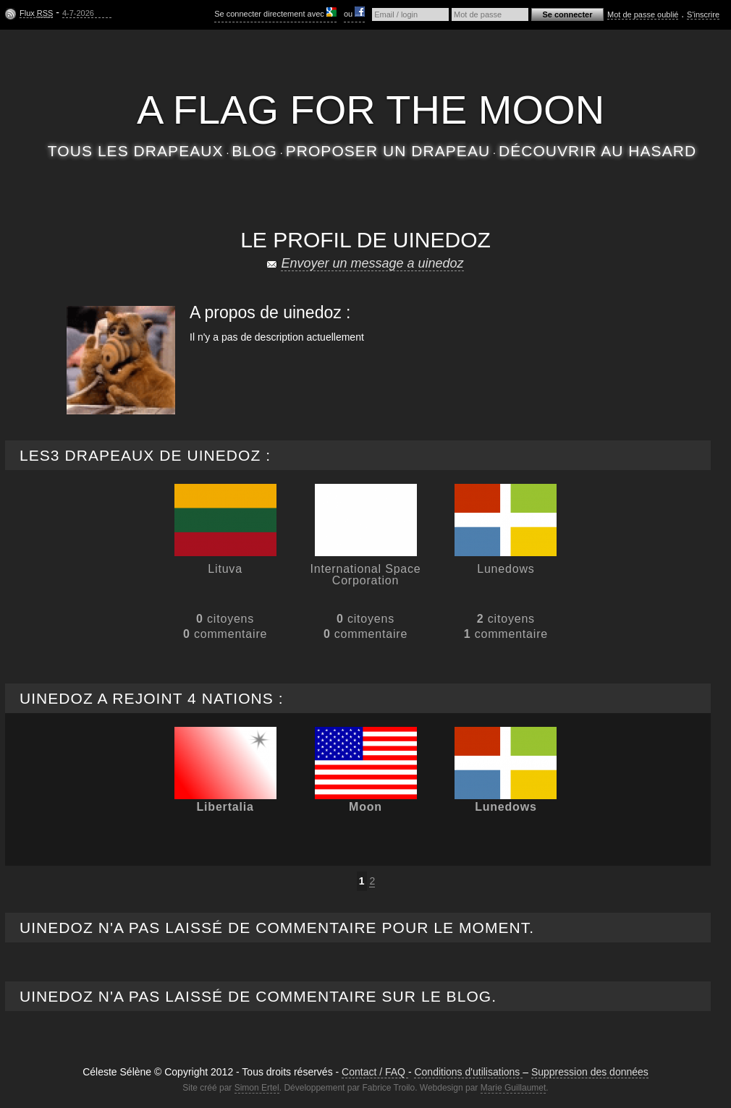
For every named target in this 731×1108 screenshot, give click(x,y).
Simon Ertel (256, 1088)
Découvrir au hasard (597, 150)
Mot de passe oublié (642, 14)
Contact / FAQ (375, 1072)
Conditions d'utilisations (468, 1072)
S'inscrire (703, 14)
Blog (254, 150)
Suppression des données (589, 1072)
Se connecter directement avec (275, 12)
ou (354, 12)
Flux (36, 13)
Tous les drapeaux (136, 150)
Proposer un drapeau (388, 150)
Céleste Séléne (371, 64)
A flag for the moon (370, 109)
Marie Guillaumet (513, 1088)
